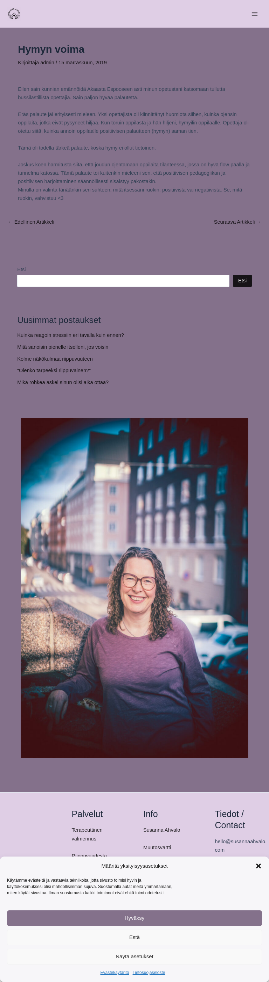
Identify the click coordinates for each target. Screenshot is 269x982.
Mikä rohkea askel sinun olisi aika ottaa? (63, 382)
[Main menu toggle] (254, 14)
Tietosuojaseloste (149, 972)
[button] (258, 865)
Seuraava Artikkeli (237, 222)
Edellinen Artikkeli (31, 222)
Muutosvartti (157, 847)
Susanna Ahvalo (161, 830)
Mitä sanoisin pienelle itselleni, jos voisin (62, 347)
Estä (134, 937)
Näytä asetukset (134, 956)
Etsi (21, 269)
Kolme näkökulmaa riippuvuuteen (55, 359)
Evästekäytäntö (114, 972)
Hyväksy (135, 918)
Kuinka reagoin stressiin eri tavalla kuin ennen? (70, 335)
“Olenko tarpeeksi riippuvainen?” (54, 370)
